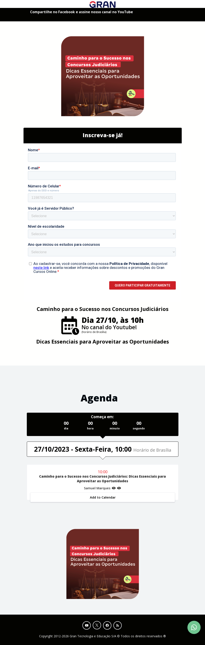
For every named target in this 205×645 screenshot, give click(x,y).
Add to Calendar (102, 497)
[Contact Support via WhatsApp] (194, 627)
